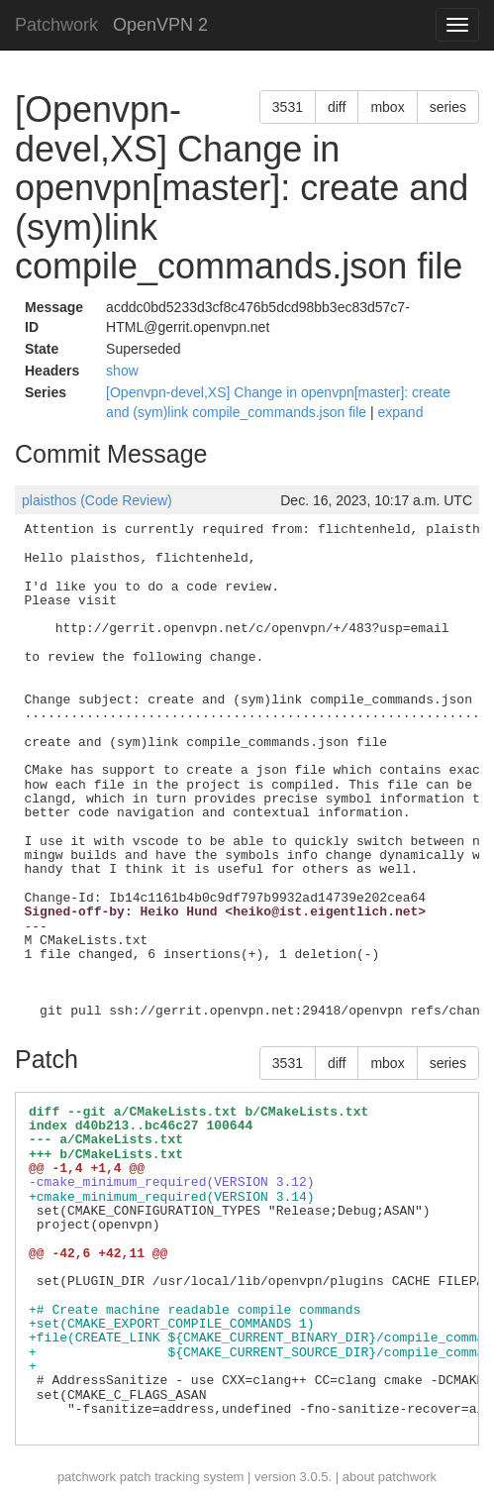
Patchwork (56, 25)
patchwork (86, 1476)
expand (401, 412)
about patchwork (390, 1476)
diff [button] (337, 107)
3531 (287, 107)
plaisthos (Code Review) (97, 500)
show (122, 370)
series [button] (448, 107)
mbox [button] (387, 107)
